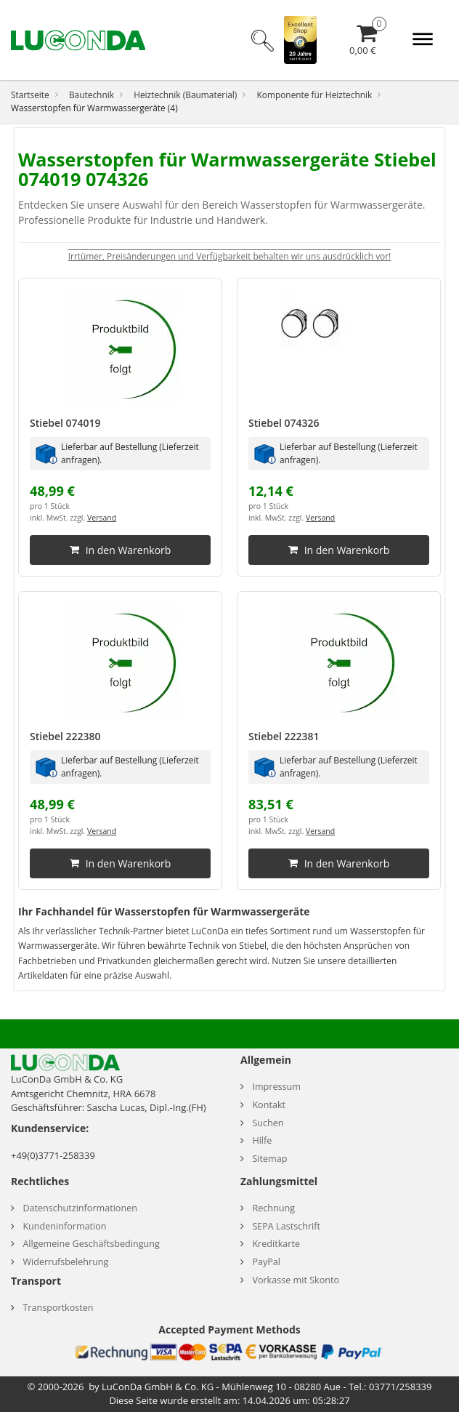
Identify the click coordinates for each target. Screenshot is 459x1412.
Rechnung (273, 1208)
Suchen (267, 1123)
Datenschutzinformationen (80, 1208)
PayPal (266, 1262)
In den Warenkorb (120, 550)
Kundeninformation (64, 1226)
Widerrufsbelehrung (65, 1262)
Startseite (30, 94)
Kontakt (268, 1105)
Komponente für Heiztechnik (314, 94)
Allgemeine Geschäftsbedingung (91, 1243)
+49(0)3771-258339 (53, 1155)
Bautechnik (91, 94)
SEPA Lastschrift (286, 1226)
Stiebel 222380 (65, 736)
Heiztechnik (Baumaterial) (185, 94)
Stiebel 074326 (284, 423)
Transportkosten (58, 1307)
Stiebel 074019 (65, 423)
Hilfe (262, 1140)
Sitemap (269, 1158)
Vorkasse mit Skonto (295, 1280)
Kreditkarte (276, 1243)
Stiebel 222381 (284, 736)
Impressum (276, 1086)
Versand (101, 518)
